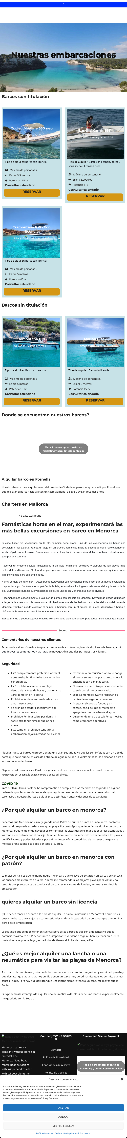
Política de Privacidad (56, 1031)
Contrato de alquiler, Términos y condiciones (56, 1055)
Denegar (63, 1116)
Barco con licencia (36, 162)
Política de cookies (44, 1133)
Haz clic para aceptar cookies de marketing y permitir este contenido (64, 448)
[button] (122, 1079)
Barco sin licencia (35, 370)
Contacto (56, 1024)
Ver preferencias (63, 1125)
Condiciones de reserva (56, 1039)
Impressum (85, 1133)
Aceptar (63, 1107)
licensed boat (92, 166)
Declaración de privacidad (67, 1133)
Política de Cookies (56, 1046)
